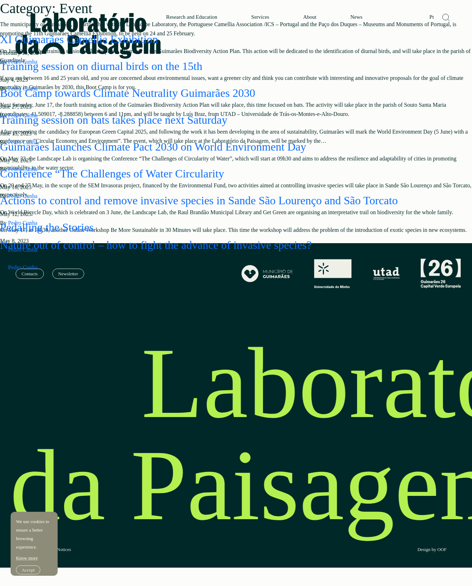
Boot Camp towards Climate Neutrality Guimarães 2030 (127, 93)
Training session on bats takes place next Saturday (113, 119)
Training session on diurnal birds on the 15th (101, 66)
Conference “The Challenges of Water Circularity (112, 173)
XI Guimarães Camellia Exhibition (79, 39)
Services (260, 17)
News (356, 17)
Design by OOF (432, 549)
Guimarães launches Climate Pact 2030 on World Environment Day (153, 146)
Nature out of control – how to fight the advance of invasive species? (156, 245)
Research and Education (191, 17)
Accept (28, 561)
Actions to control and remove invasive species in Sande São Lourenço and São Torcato (199, 200)
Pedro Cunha (22, 267)
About (309, 17)
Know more (28, 549)
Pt (432, 17)
